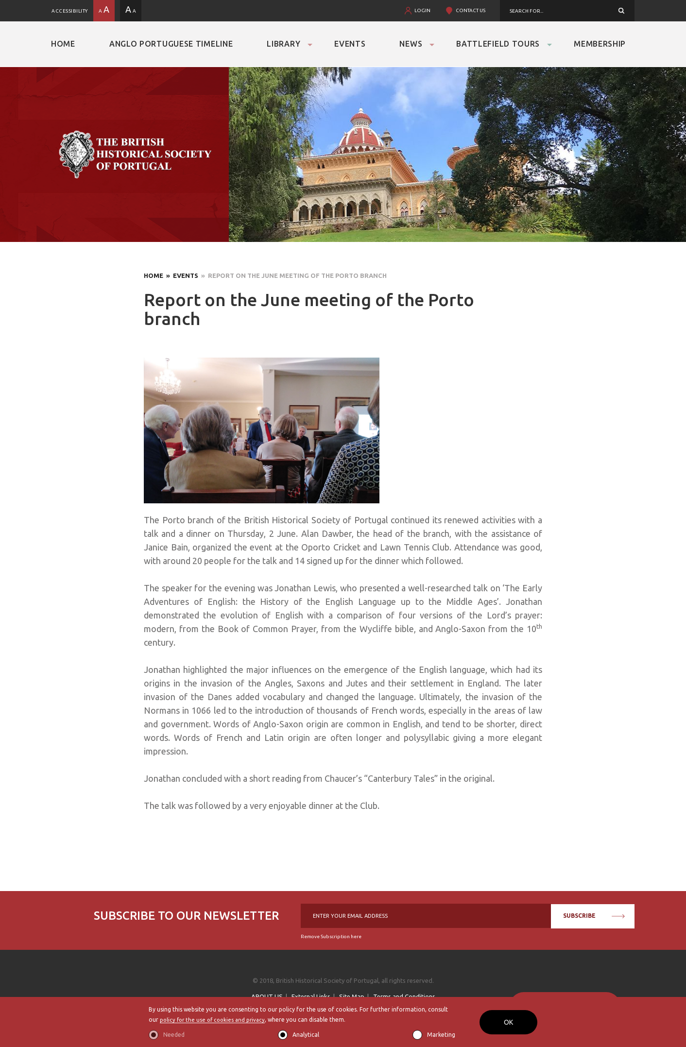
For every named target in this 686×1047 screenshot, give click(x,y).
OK (508, 1022)
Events (349, 43)
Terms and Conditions (404, 996)
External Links (311, 996)
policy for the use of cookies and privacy (215, 1020)
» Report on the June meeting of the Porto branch (292, 275)
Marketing (441, 1034)
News (410, 43)
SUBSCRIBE (594, 915)
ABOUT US (267, 996)
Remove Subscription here (331, 936)
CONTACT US (470, 10)
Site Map (351, 996)
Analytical (305, 1034)
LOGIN (422, 10)
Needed (174, 1034)
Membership (600, 43)
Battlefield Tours (498, 43)
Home (63, 43)
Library (283, 43)
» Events (180, 275)
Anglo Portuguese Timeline (171, 43)
